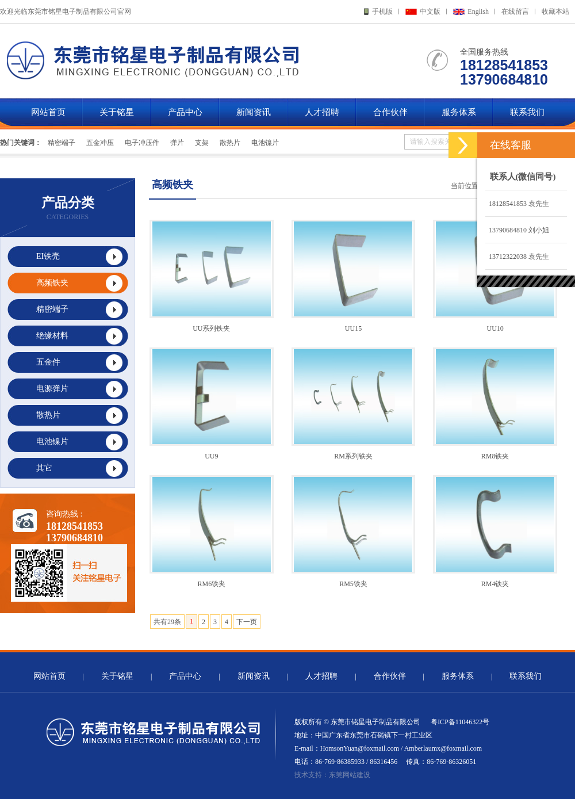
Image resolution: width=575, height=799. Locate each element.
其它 (44, 468)
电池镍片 (265, 143)
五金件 (48, 362)
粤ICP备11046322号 (460, 722)
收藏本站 (555, 11)
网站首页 (48, 112)
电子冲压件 (142, 143)
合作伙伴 (390, 112)
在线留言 (515, 11)
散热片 (230, 143)
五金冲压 (100, 143)
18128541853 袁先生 (517, 204)
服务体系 (459, 112)
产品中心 (185, 112)
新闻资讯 (253, 112)
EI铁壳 (48, 256)
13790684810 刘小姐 (517, 230)
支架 (202, 143)
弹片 (177, 143)
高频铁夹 (52, 282)
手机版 (382, 11)
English (478, 11)
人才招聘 (322, 112)
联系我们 (527, 112)
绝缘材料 (52, 335)
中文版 (430, 11)
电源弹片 (52, 388)
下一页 (246, 622)
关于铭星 (116, 112)
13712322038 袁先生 (517, 257)
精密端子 (61, 143)
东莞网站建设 (349, 775)
